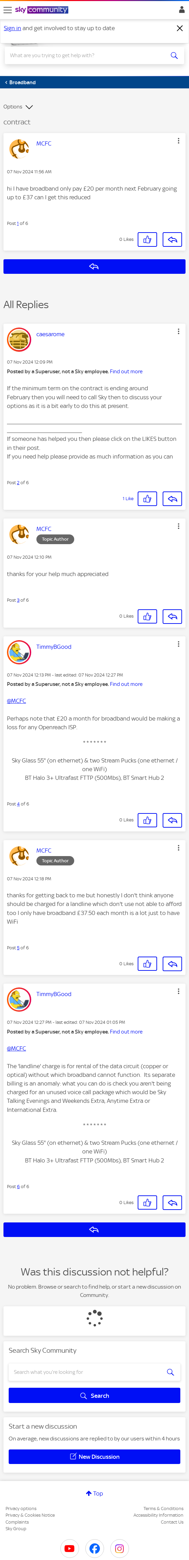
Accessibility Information (158, 1515)
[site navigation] (7, 10)
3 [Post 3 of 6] (18, 600)
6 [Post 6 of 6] (18, 1186)
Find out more (126, 371)
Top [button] (98, 1493)
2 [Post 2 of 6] (18, 482)
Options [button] (12, 107)
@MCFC (16, 700)
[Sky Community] (42, 10)
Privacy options (21, 1508)
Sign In (180, 11)
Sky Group (16, 1528)
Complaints (17, 1522)
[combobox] (85, 55)
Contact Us (172, 1522)
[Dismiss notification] (180, 28)
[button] (178, 140)
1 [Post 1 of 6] (18, 223)
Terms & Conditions (163, 1508)
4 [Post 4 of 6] (18, 804)
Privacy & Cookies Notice (30, 1515)
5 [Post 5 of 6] (18, 947)
